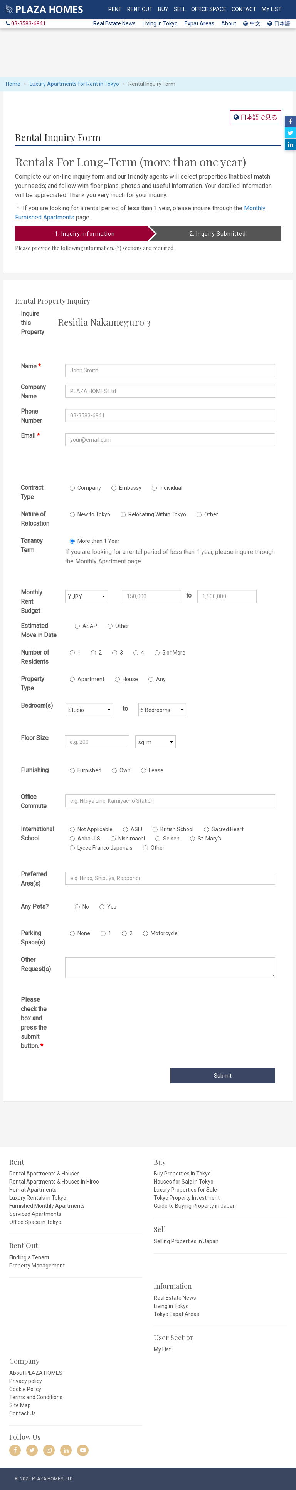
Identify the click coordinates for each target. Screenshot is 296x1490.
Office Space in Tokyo (35, 1222)
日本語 (278, 23)
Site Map (20, 1405)
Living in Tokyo (160, 23)
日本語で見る (258, 117)
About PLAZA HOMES (35, 1373)
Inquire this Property (32, 323)
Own (121, 770)
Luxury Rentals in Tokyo (37, 1198)
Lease (152, 770)
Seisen (167, 838)
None (80, 933)
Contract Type (32, 492)
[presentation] (123, 1010)
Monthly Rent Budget (31, 601)
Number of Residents (35, 657)
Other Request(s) (36, 964)
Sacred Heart (224, 829)
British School (173, 829)
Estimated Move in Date (39, 630)
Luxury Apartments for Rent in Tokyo (74, 84)
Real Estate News (114, 23)
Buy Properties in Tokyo (182, 1173)
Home (13, 84)
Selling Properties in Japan (186, 1241)
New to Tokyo (90, 514)
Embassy (126, 488)
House (126, 679)
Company (85, 488)
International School (37, 833)
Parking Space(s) (33, 937)
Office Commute (34, 801)
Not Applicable (91, 829)
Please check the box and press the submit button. (34, 1023)
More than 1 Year (94, 541)
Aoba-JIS (85, 838)
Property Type (32, 683)
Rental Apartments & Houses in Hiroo (54, 1182)
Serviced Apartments (35, 1214)
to (189, 595)
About (228, 23)
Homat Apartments (33, 1190)
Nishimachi (128, 838)
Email (30, 435)
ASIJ (132, 829)
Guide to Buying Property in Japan (195, 1206)
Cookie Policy (25, 1389)
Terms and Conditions (35, 1397)
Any (157, 679)
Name (31, 366)
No (82, 907)
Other (207, 514)
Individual (167, 488)
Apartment (87, 679)
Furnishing (35, 770)
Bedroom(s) (37, 705)
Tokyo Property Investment (187, 1198)
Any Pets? (35, 906)
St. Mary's (205, 838)
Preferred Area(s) (34, 879)
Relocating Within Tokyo (153, 514)
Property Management (37, 1265)
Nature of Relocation (35, 519)
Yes (107, 907)
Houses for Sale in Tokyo (184, 1182)
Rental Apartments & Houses (44, 1173)
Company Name (33, 391)
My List (162, 1349)
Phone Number (31, 416)
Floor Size (35, 738)
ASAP (86, 626)
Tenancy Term (32, 545)
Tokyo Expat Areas (176, 1314)
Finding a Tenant (29, 1257)
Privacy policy (25, 1381)
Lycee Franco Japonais (101, 848)
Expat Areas (199, 23)
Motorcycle (160, 933)
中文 (252, 23)
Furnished (85, 770)
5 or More (170, 653)
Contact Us (22, 1413)
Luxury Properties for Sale (185, 1190)
